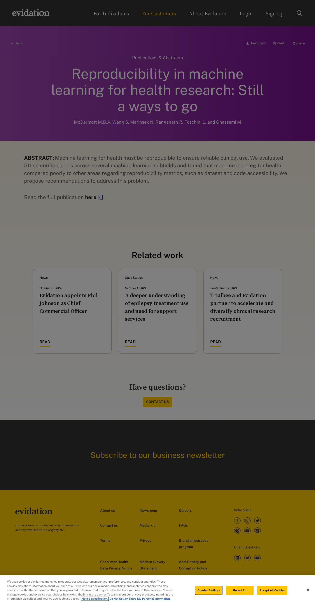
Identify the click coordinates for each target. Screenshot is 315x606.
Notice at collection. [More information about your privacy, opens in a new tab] (95, 599)
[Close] (308, 591)
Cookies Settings (209, 591)
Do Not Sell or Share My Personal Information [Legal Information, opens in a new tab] (139, 599)
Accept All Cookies (272, 591)
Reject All (239, 591)
